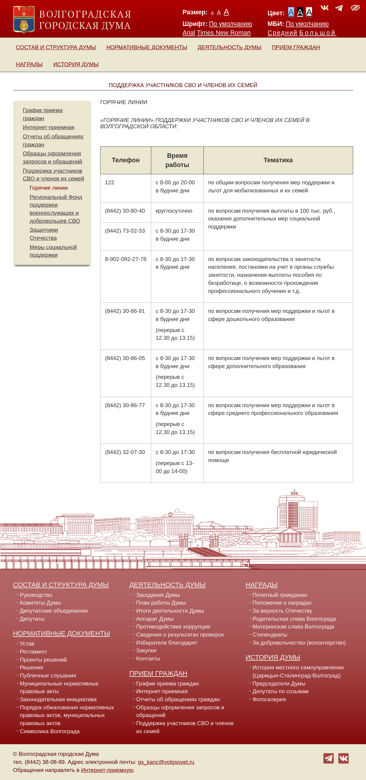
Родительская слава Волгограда (294, 619)
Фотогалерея (269, 699)
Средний (283, 32)
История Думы (76, 64)
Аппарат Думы (155, 619)
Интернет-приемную (107, 770)
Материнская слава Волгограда (293, 626)
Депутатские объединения (54, 611)
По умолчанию (230, 23)
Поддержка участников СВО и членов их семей (185, 727)
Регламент (33, 651)
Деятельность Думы (229, 47)
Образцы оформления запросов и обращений (180, 711)
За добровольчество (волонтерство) (299, 643)
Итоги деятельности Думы (170, 611)
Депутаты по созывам (281, 691)
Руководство (36, 595)
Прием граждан (296, 47)
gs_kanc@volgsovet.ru (166, 762)
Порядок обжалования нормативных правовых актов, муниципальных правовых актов (67, 715)
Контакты (148, 658)
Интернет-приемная (49, 127)
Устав (27, 643)
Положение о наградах (282, 603)
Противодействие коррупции (173, 626)
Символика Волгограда (50, 731)
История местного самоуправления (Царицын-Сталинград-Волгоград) (298, 671)
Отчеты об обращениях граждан (178, 699)
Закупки (146, 650)
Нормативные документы (146, 47)
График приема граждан (167, 683)
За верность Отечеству (282, 611)
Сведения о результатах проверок (180, 634)
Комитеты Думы (40, 603)
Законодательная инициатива (58, 699)
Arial (189, 32)
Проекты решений (43, 660)
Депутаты (32, 619)
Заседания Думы (158, 595)
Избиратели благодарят (166, 643)
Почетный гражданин (280, 595)
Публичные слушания (48, 675)
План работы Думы (161, 603)
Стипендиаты (270, 634)
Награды (29, 64)
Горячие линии (49, 188)
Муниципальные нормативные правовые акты (59, 687)
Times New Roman (224, 32)
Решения (31, 667)
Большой (317, 32)
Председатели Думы (279, 683)
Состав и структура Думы (56, 47)
